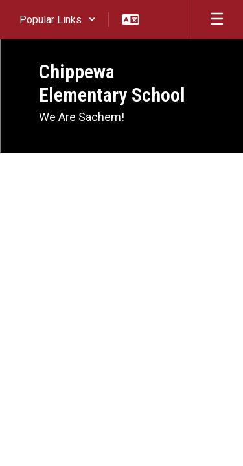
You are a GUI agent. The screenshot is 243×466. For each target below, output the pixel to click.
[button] (57, 19)
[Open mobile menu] (217, 19)
